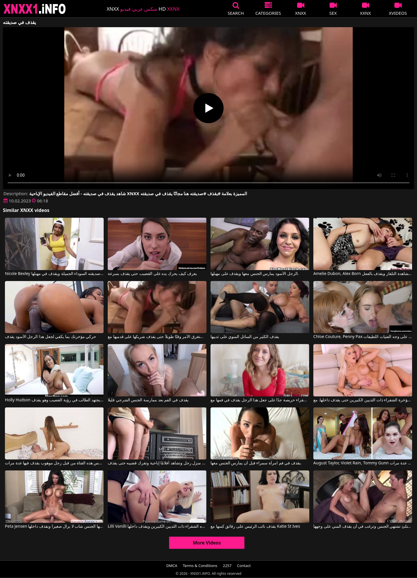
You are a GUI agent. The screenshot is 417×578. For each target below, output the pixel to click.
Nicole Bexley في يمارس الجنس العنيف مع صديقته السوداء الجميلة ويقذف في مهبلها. (54, 274)
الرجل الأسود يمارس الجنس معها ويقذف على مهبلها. (255, 274)
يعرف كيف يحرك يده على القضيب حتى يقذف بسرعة (152, 274)
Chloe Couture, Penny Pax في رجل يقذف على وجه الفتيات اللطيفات (362, 337)
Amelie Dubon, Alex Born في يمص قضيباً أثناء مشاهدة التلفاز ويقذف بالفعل (362, 274)
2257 (227, 565)
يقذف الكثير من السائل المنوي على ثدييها (245, 337)
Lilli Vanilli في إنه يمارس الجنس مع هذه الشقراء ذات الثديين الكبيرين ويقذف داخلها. (157, 526)
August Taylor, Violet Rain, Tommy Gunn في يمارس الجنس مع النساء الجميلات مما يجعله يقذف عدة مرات (362, 463)
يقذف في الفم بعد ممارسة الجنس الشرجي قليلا (148, 400)
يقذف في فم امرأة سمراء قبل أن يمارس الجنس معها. (256, 463)
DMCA (171, 565)
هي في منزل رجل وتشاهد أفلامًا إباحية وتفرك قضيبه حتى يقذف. (157, 463)
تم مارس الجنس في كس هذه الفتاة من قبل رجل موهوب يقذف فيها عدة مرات (54, 463)
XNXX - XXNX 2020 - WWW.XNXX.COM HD (35, 9)
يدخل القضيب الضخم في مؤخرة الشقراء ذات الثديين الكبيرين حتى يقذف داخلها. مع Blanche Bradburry (362, 400)
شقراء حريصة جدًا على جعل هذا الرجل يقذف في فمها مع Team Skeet (260, 400)
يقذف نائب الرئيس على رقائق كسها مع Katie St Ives (255, 526)
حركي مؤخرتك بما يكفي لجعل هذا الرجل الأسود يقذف (50, 337)
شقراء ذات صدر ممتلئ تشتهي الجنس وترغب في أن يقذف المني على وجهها (362, 526)
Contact (244, 565)
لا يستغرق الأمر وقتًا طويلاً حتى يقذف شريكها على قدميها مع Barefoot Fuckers (157, 337)
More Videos (207, 543)
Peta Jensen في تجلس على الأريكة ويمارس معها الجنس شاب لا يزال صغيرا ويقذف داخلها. (54, 526)
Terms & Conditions (200, 565)
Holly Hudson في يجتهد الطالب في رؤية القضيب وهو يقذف (54, 400)
